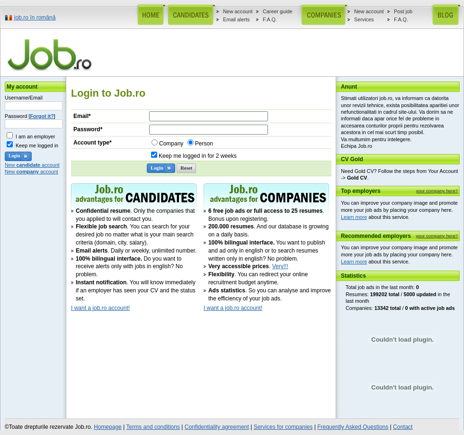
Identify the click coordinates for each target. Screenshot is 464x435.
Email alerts (236, 19)
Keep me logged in (37, 145)
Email (82, 116)
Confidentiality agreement (217, 427)
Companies (321, 15)
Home (149, 15)
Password (87, 129)
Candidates (189, 15)
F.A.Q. (270, 19)
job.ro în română (34, 17)
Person (204, 143)
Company (171, 143)
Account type (92, 142)
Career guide (277, 11)
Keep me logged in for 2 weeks (198, 156)
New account (237, 11)
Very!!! (280, 266)
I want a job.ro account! (100, 308)
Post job (403, 11)
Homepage (108, 427)
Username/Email (24, 97)
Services (364, 19)
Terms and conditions (153, 427)
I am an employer (35, 136)
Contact (402, 427)
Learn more (354, 217)
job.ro (51, 55)
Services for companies (283, 427)
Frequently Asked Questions (352, 427)
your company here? (437, 190)
